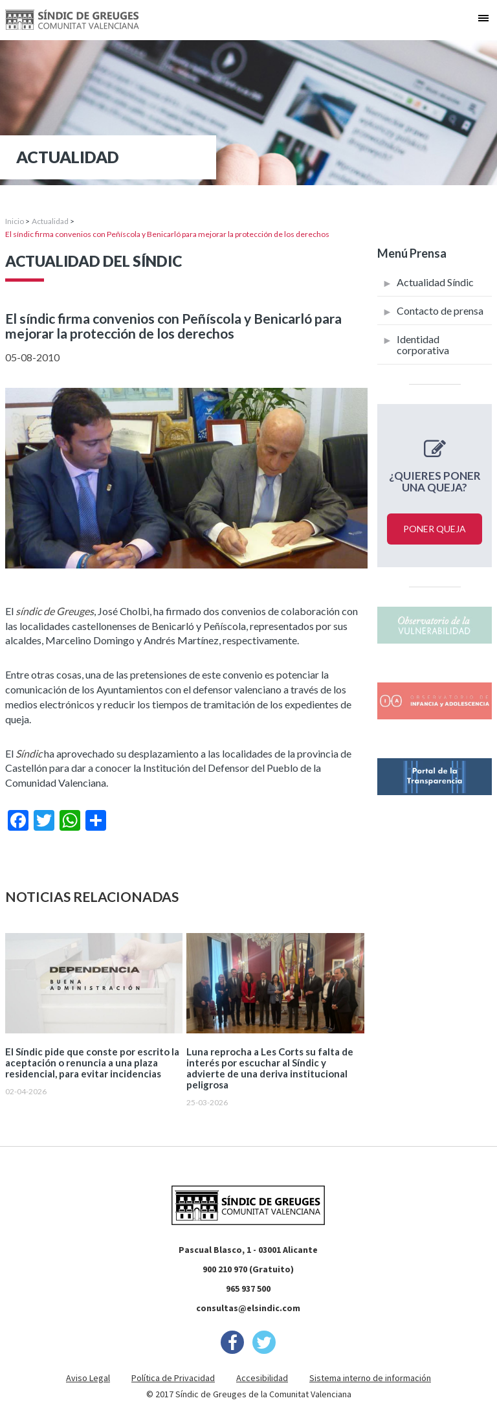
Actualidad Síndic (435, 281)
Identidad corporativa (423, 344)
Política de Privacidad (173, 1378)
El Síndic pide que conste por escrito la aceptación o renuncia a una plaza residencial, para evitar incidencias (92, 1062)
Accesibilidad (262, 1378)
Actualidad (50, 221)
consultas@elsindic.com (248, 1308)
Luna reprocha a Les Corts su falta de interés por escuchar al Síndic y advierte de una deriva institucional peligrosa (269, 1068)
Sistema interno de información (370, 1378)
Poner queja (434, 528)
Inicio (14, 221)
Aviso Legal (88, 1378)
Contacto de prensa (440, 310)
